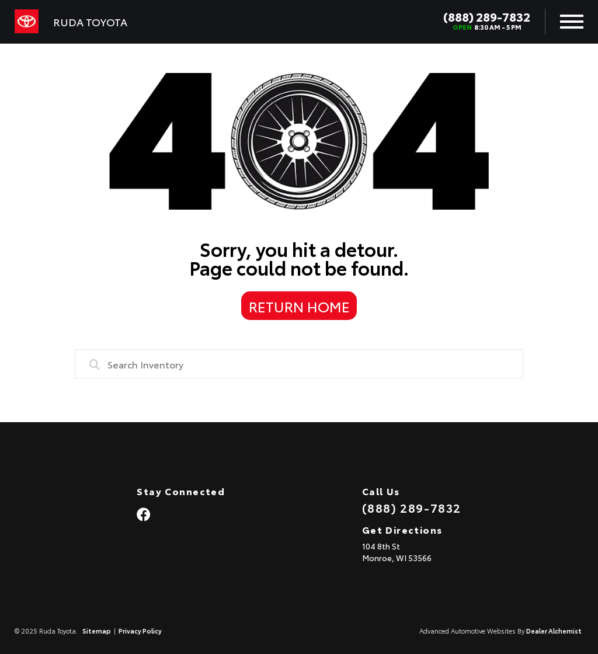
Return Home (299, 306)
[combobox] (299, 363)
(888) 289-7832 (486, 16)
